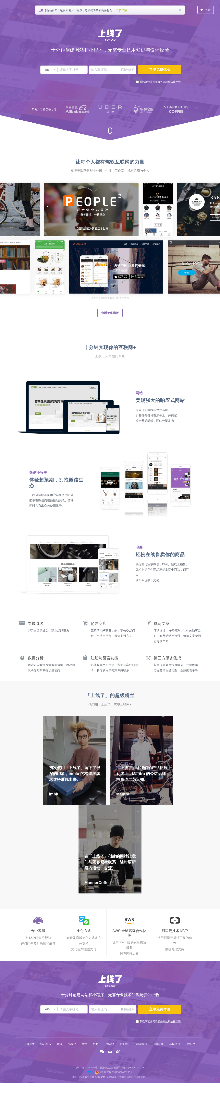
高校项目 (174, 1044)
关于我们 (124, 1044)
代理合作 (158, 1044)
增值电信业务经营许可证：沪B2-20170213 (121, 1067)
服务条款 (163, 81)
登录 (205, 10)
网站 (84, 1044)
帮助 (95, 1044)
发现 (59, 1044)
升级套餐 (29, 1044)
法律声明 (175, 81)
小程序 (72, 1044)
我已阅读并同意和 (160, 81)
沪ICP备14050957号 (86, 1067)
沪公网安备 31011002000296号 (116, 1072)
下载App (109, 1044)
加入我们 (141, 1044)
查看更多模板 (110, 313)
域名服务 (45, 1044)
